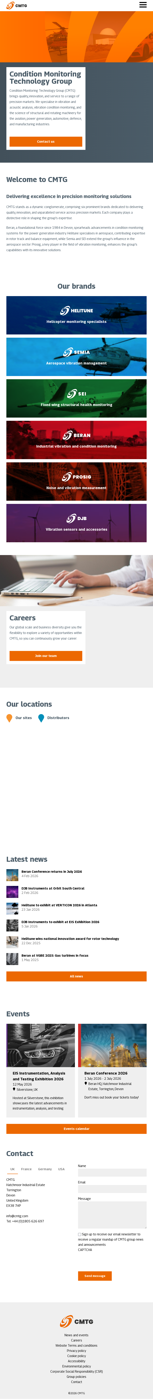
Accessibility (76, 1361)
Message (84, 1199)
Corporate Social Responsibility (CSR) (76, 1371)
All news (76, 976)
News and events (76, 1335)
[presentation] (108, 1260)
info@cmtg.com (17, 1216)
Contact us (46, 141)
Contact (76, 1382)
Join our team (46, 656)
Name (82, 1166)
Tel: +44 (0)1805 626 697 (25, 1221)
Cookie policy (76, 1356)
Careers (76, 1340)
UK (12, 1169)
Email (81, 1182)
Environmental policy (76, 1366)
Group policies (76, 1377)
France (26, 1169)
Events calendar (76, 1129)
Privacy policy (76, 1351)
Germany (45, 1169)
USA (61, 1169)
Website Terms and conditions (76, 1345)
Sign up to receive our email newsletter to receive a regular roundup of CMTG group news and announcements (110, 1239)
